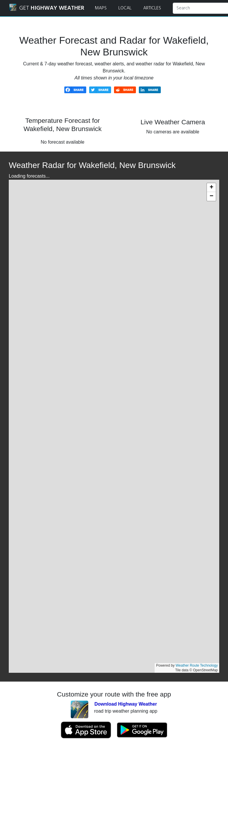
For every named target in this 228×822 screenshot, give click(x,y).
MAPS (101, 8)
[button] (211, 187)
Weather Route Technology (197, 665)
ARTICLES (152, 8)
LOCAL (125, 8)
